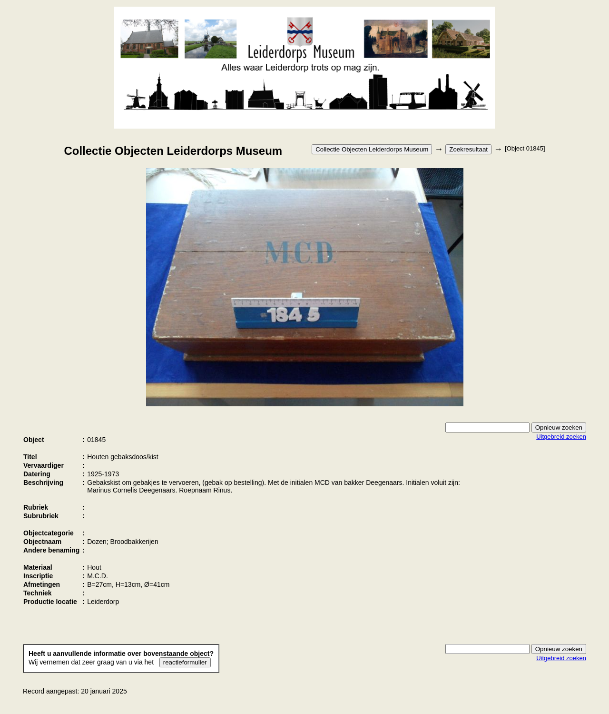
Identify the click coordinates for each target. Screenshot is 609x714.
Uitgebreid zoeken (561, 436)
